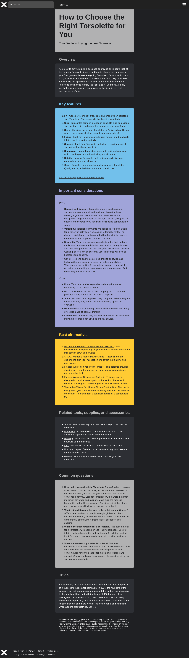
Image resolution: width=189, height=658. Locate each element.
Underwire (69, 431)
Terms (22, 651)
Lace (66, 445)
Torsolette (105, 43)
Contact (41, 651)
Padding (68, 438)
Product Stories (53, 651)
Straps (67, 424)
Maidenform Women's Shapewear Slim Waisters (89, 346)
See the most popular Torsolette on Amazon (81, 177)
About (15, 651)
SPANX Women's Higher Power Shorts (84, 356)
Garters (68, 456)
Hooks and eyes (72, 449)
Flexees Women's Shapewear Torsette (84, 367)
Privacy (31, 651)
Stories (64, 5)
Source (92, 607)
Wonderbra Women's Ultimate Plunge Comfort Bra (90, 387)
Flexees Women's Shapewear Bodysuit (84, 377)
